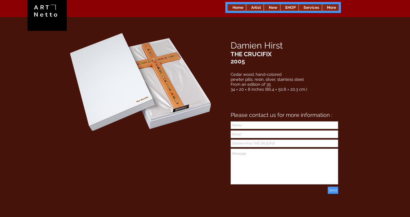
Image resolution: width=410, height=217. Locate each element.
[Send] (333, 190)
